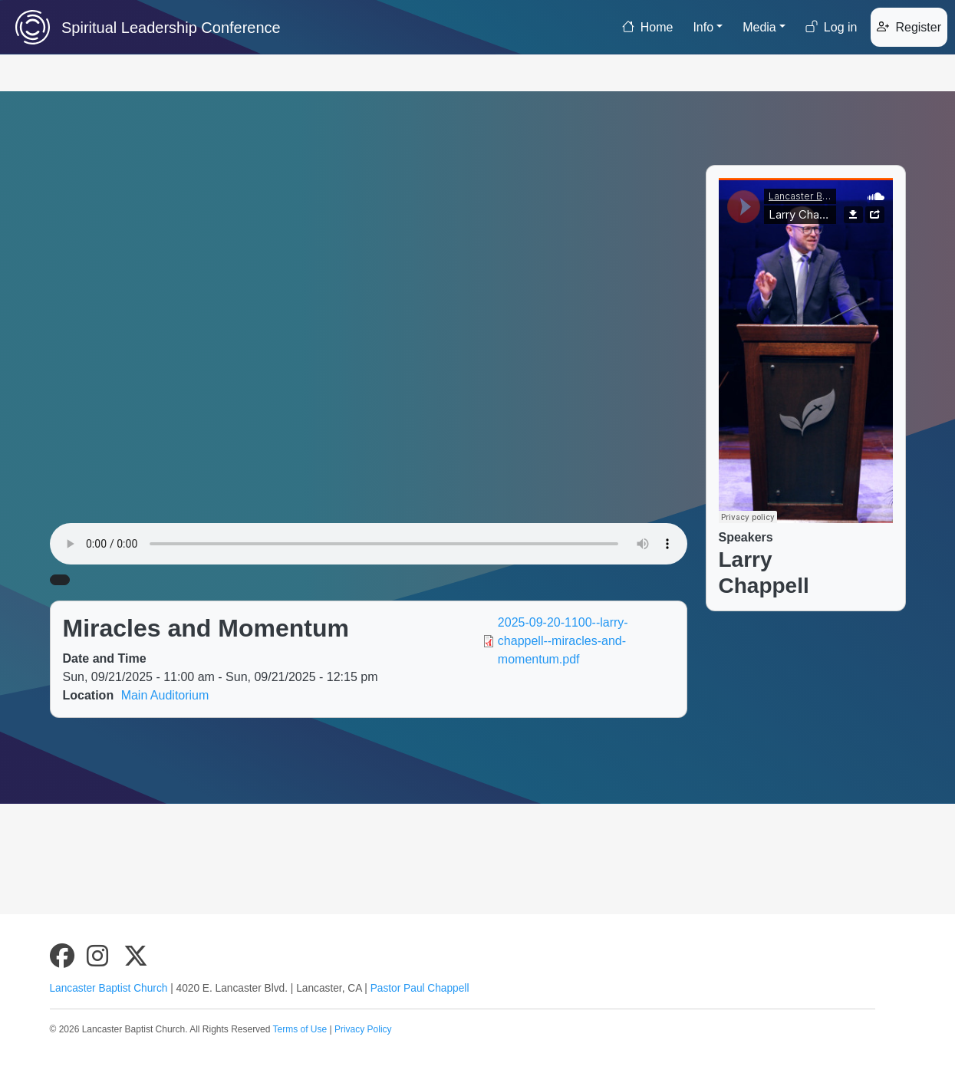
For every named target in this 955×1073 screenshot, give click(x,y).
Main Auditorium (165, 695)
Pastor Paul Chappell (419, 988)
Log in (841, 28)
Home (657, 28)
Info (703, 27)
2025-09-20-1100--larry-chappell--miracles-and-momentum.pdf (563, 641)
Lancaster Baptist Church (109, 988)
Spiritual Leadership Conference (130, 27)
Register (918, 28)
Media (759, 27)
